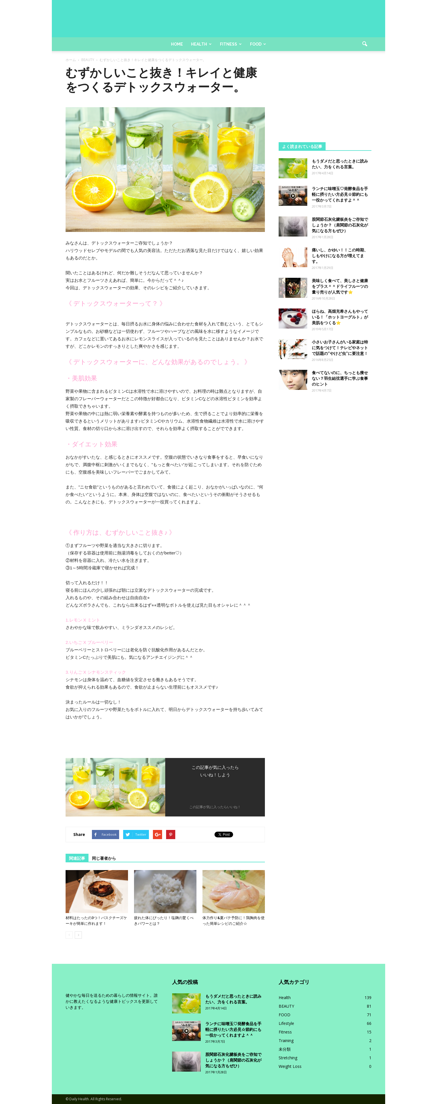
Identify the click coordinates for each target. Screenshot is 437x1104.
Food (258, 44)
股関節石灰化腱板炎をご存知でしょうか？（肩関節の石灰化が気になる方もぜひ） (340, 225)
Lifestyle (286, 1023)
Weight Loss (290, 1066)
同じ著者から (104, 858)
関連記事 (77, 858)
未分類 (285, 1049)
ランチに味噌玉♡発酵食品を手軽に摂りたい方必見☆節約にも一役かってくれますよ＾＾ (340, 194)
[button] (364, 44)
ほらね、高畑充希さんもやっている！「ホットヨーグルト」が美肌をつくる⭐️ (340, 317)
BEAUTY (286, 1006)
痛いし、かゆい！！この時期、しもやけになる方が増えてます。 (340, 256)
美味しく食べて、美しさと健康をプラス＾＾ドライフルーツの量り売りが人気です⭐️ (340, 286)
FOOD (284, 1014)
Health (201, 44)
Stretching (288, 1057)
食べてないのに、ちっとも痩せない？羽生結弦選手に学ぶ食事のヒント (340, 378)
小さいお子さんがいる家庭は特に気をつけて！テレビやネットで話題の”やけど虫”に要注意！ (340, 348)
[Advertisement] (325, 101)
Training (286, 1040)
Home (177, 44)
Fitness (231, 44)
